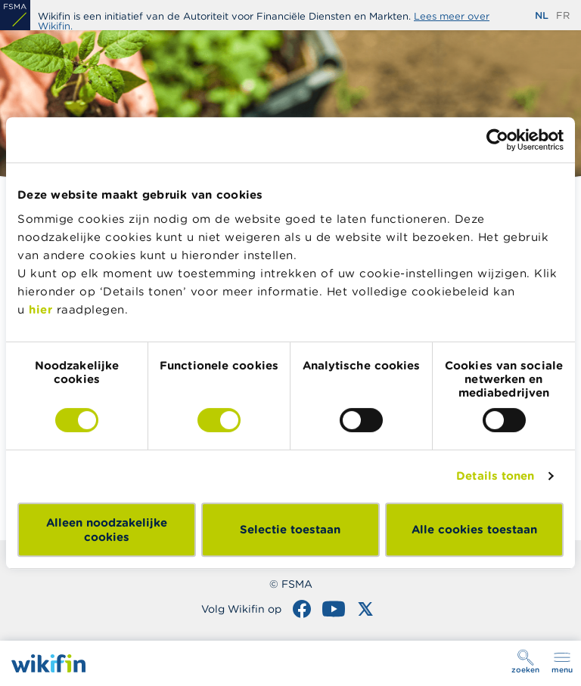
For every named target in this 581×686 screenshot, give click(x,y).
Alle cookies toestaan (474, 529)
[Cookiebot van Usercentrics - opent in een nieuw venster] (497, 139)
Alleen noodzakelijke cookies (106, 529)
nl (541, 15)
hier (40, 309)
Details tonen (495, 475)
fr (563, 15)
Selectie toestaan (290, 529)
